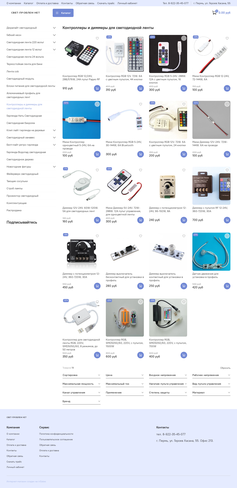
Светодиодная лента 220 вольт (25, 42)
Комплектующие (17, 203)
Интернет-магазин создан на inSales (26, 481)
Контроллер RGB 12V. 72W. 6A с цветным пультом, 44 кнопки (124, 77)
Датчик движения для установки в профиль (205, 275)
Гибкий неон (14, 35)
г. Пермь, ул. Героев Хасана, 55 (212, 3)
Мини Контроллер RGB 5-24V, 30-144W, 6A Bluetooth (124, 143)
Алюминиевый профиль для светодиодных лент (23, 95)
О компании (14, 3)
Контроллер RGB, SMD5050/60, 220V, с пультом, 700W (168, 343)
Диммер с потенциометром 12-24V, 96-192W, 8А (167, 209)
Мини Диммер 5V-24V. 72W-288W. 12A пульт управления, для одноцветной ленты (123, 211)
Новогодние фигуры (19, 166)
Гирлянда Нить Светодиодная (24, 115)
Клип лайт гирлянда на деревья (26, 130)
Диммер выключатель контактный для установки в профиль (166, 277)
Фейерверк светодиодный (22, 173)
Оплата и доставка (47, 3)
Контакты (67, 3)
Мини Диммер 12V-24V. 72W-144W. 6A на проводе (210, 143)
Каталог (28, 3)
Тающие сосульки (17, 181)
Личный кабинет (127, 3)
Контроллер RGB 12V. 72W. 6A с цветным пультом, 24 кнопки (167, 143)
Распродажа (14, 210)
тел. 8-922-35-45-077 (170, 434)
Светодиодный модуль (20, 78)
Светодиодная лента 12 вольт (24, 49)
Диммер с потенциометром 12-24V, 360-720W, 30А (81, 275)
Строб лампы (15, 188)
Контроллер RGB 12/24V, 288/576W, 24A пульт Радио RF (81, 77)
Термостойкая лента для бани (24, 64)
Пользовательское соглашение (56, 439)
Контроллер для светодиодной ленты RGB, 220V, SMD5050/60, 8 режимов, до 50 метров (81, 344)
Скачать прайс (106, 3)
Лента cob (13, 71)
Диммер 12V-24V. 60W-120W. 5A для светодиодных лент (80, 209)
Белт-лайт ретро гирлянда (22, 144)
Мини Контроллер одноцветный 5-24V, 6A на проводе (78, 145)
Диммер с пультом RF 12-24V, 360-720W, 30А (210, 209)
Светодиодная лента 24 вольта (25, 56)
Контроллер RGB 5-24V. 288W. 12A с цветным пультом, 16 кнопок (167, 79)
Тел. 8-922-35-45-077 (175, 3)
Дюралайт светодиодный (22, 27)
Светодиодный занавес (21, 137)
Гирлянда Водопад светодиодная (26, 152)
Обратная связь (85, 3)
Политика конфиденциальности (56, 433)
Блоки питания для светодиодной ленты (31, 85)
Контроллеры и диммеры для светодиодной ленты (24, 106)
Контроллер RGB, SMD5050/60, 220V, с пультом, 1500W (124, 343)
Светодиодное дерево (20, 159)
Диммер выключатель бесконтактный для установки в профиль (125, 277)
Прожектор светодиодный (22, 195)
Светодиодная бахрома (21, 123)
